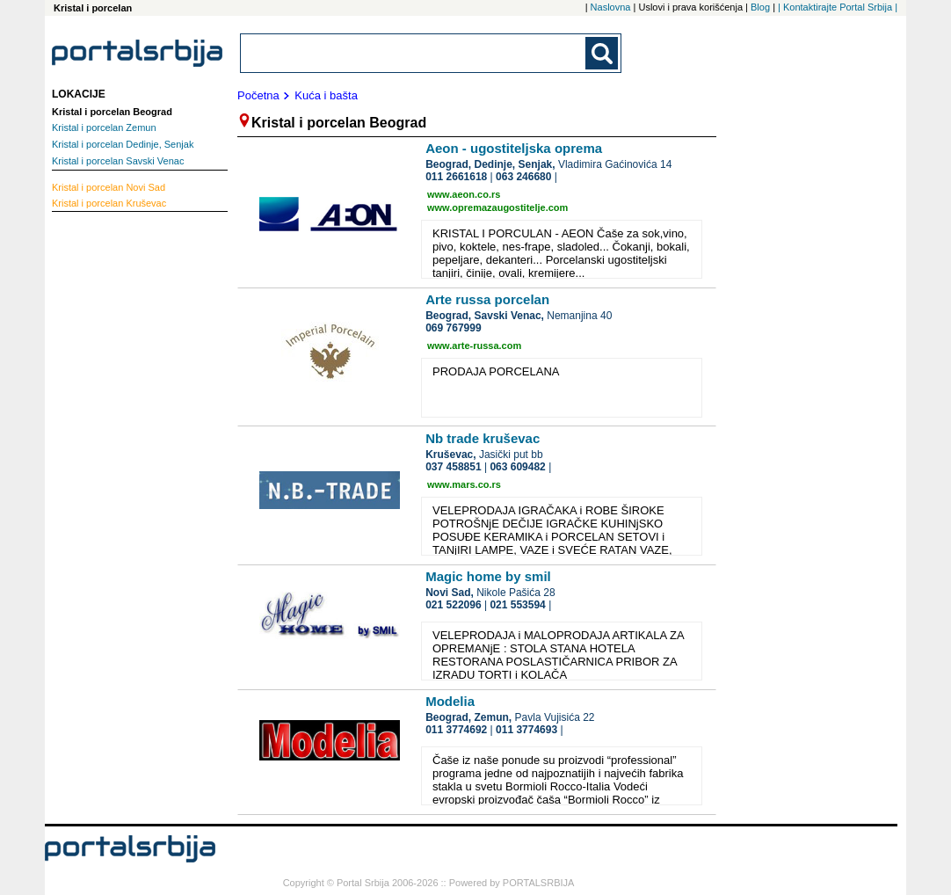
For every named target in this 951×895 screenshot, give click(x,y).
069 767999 (453, 328)
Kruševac (109, 203)
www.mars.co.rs (464, 484)
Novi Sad (108, 187)
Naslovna (611, 7)
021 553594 (517, 605)
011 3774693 (526, 730)
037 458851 (453, 467)
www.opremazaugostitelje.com (497, 207)
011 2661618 (456, 177)
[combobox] (414, 53)
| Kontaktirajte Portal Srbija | (837, 7)
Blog (760, 7)
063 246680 (523, 177)
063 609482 (517, 467)
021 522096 (453, 605)
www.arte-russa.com (474, 345)
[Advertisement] (122, 484)
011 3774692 (456, 730)
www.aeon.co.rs (463, 194)
